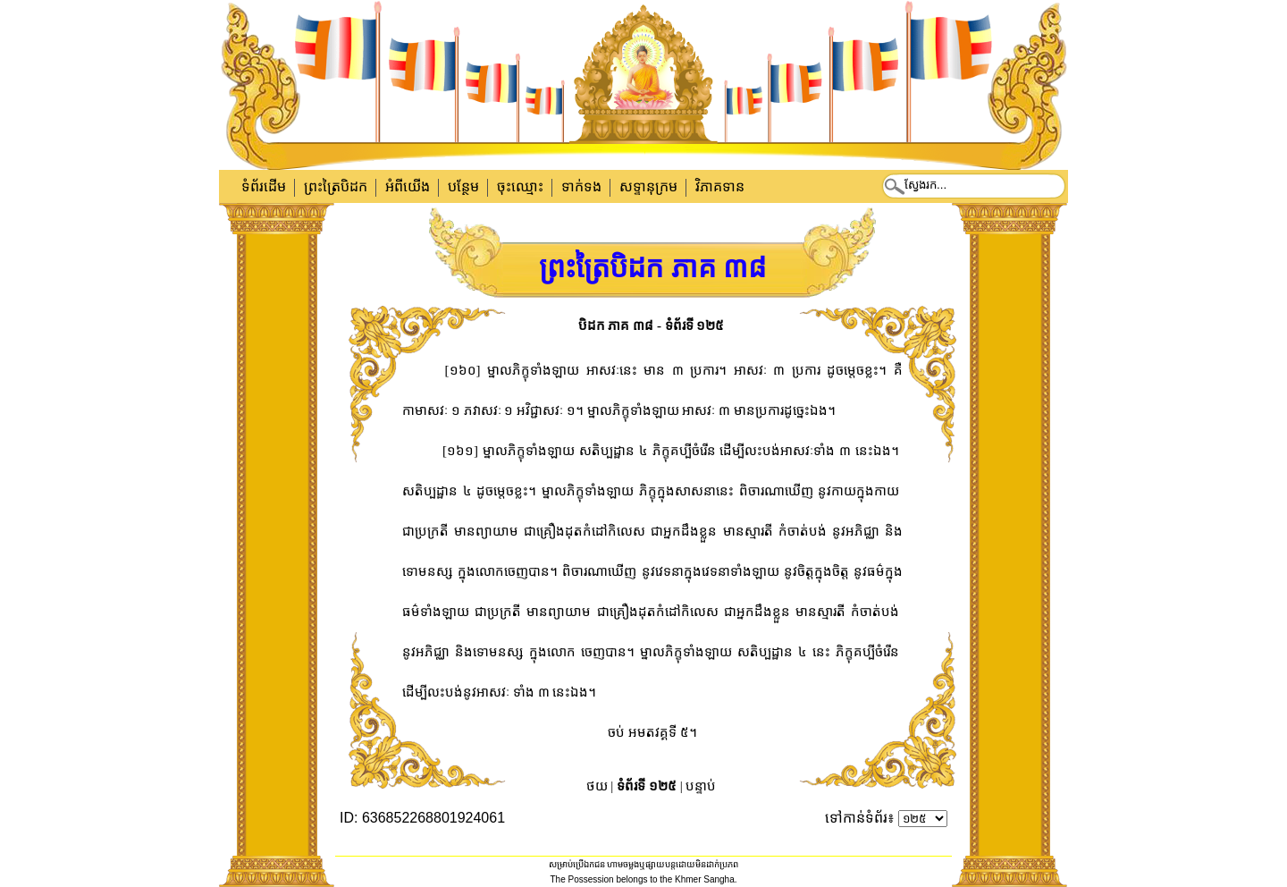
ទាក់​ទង (581, 186)
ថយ (597, 786)
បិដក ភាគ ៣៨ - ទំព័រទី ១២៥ (651, 325)
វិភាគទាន (719, 186)
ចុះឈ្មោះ (520, 186)
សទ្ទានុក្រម (648, 186)
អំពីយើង (407, 186)
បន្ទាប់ (701, 786)
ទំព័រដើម (263, 186)
